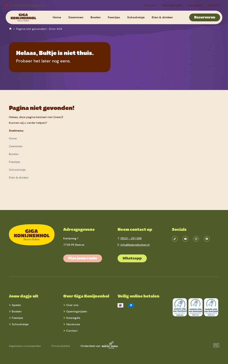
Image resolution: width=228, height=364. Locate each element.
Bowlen (17, 311)
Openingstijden (76, 311)
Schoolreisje (20, 324)
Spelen (16, 305)
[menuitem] (150, 5)
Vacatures (73, 324)
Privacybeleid (61, 346)
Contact (72, 331)
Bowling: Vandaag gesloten (28, 5)
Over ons (72, 305)
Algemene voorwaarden (25, 346)
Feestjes (17, 318)
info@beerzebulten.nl (135, 245)
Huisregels (73, 318)
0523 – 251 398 (131, 238)
